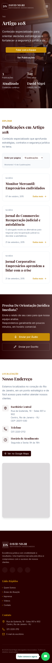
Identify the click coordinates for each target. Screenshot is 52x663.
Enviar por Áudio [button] (26, 336)
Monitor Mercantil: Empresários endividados (25, 185)
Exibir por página (12, 158)
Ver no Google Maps (16, 453)
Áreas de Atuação (11, 592)
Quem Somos (9, 587)
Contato (6, 605)
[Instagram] (12, 570)
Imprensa (7, 596)
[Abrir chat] (45, 656)
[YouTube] (20, 570)
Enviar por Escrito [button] (26, 346)
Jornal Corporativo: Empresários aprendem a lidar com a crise (25, 265)
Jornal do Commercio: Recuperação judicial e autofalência (23, 220)
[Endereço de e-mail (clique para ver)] (15, 634)
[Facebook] (5, 570)
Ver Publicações (26, 57)
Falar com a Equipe (26, 50)
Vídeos (6, 601)
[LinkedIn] (27, 570)
